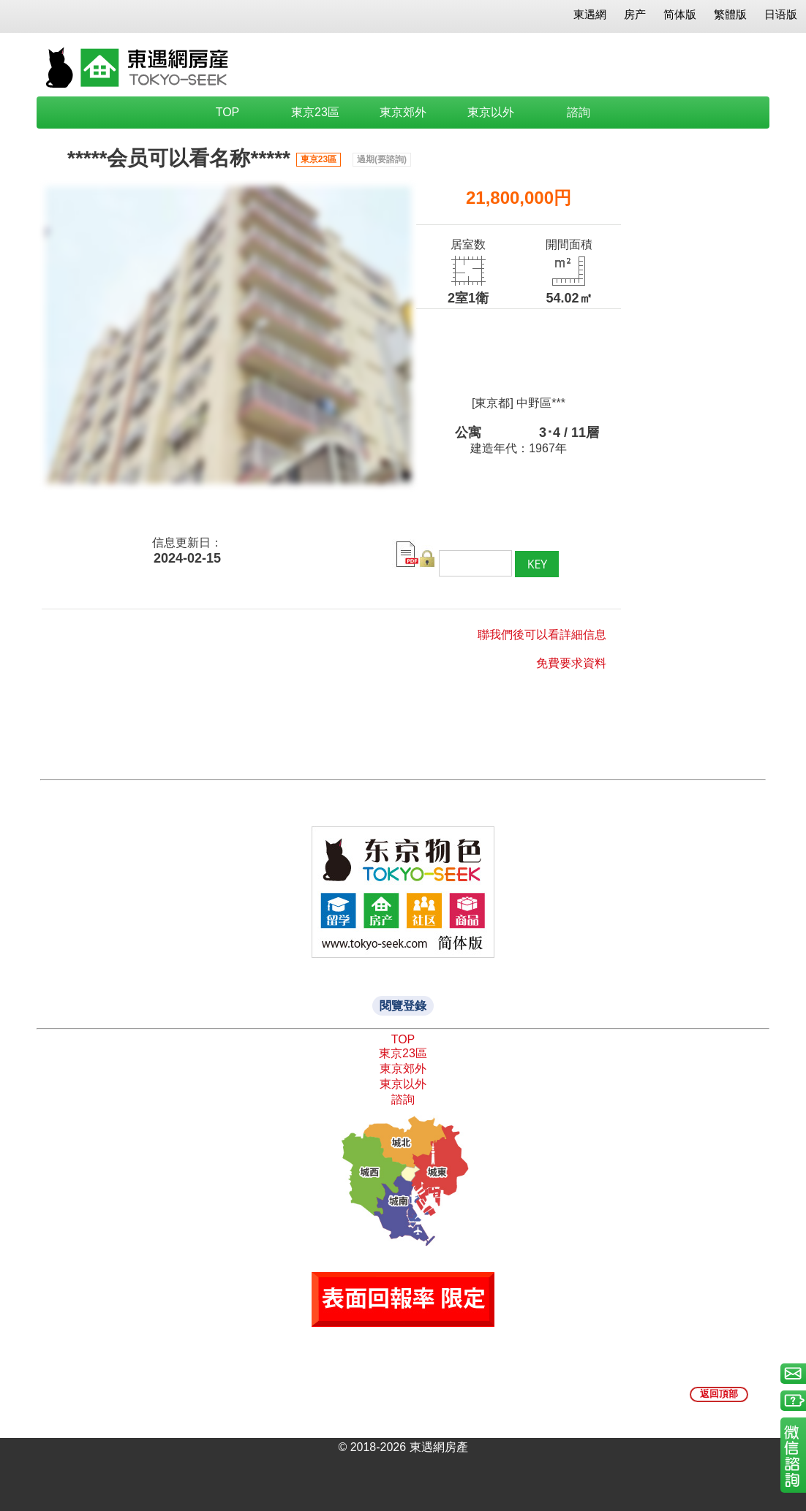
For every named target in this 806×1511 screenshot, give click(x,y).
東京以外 (490, 112)
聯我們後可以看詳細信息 (542, 634)
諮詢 (578, 112)
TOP (228, 112)
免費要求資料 (571, 663)
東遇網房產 (439, 1447)
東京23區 (315, 112)
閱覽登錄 (403, 1006)
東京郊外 (403, 112)
